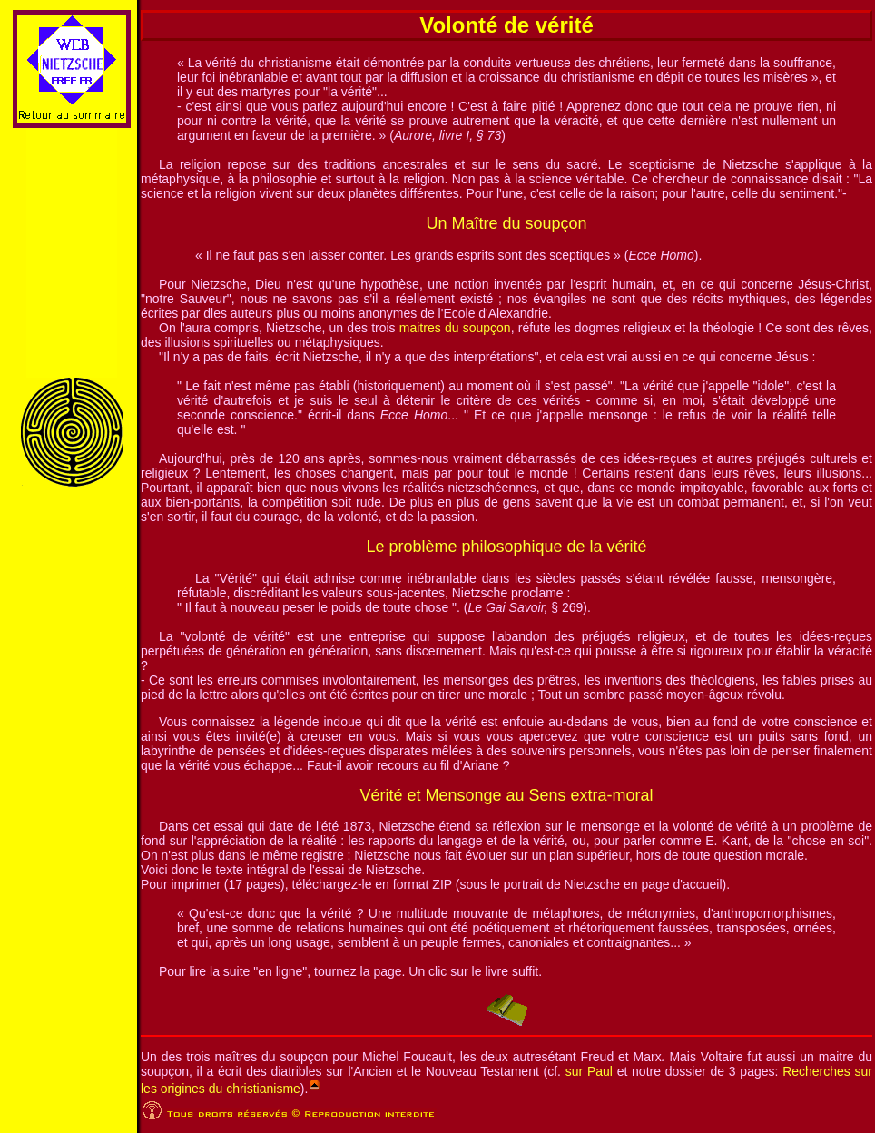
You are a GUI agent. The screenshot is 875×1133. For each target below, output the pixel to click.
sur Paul (589, 1071)
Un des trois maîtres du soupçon (234, 1056)
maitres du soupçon (455, 327)
